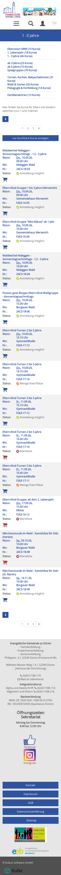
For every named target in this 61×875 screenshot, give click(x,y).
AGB (30, 803)
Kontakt (30, 785)
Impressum (31, 794)
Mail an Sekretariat (32, 679)
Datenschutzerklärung (30, 811)
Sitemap (31, 820)
